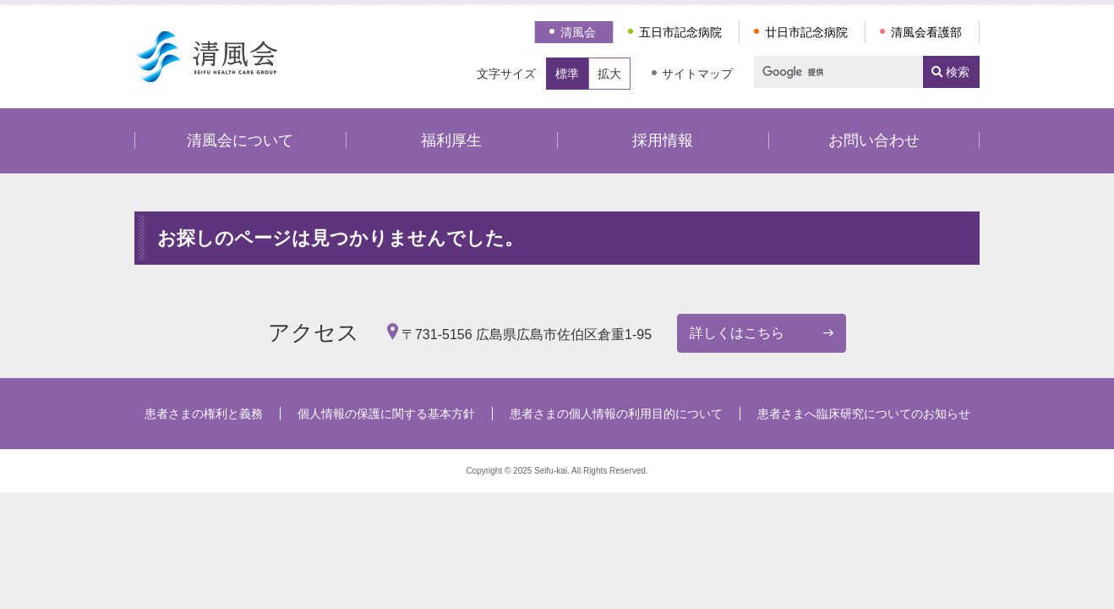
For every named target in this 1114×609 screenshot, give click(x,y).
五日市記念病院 (680, 32)
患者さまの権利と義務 (204, 413)
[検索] (830, 72)
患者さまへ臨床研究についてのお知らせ (863, 413)
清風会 (578, 32)
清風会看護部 (926, 32)
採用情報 (662, 140)
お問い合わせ (874, 140)
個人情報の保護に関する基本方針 (386, 413)
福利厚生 (451, 140)
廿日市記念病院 (806, 32)
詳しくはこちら (737, 333)
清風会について (240, 140)
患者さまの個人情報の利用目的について (616, 413)
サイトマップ (697, 73)
